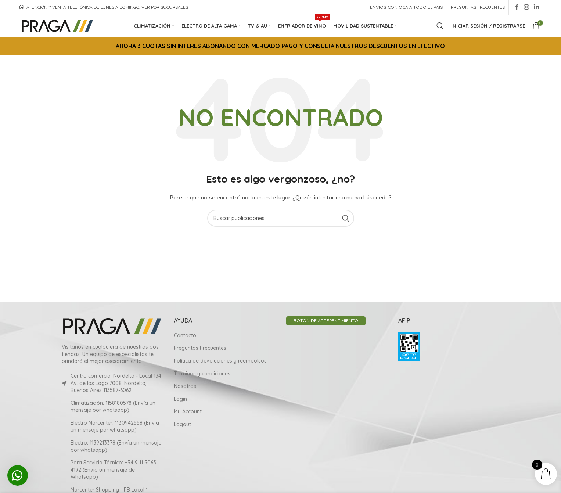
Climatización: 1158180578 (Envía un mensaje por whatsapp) (113, 406)
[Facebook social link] (517, 7)
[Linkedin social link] (537, 7)
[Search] (440, 25)
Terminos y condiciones (202, 373)
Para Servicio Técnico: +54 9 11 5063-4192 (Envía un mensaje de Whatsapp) (114, 469)
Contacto (185, 335)
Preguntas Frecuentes (200, 348)
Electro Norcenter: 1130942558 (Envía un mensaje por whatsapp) (115, 426)
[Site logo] (56, 25)
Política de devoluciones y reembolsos (220, 360)
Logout (182, 424)
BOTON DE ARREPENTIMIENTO (326, 320)
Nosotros (185, 386)
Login (180, 398)
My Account (188, 411)
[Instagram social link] (526, 7)
